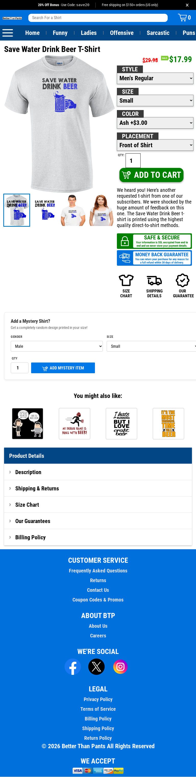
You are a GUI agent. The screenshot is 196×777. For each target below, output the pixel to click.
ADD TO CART (151, 175)
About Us (98, 626)
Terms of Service (98, 709)
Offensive (121, 33)
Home (32, 33)
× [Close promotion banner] (187, 5)
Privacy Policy (97, 699)
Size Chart (27, 505)
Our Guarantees (33, 521)
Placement (137, 136)
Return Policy (98, 738)
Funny (60, 33)
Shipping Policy (98, 729)
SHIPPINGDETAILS (154, 286)
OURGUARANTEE (182, 286)
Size (127, 92)
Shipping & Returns (37, 488)
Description (28, 472)
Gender (16, 337)
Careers (98, 636)
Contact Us (98, 590)
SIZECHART (126, 286)
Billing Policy (30, 537)
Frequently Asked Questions (98, 571)
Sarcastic (158, 33)
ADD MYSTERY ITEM (63, 369)
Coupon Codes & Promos (98, 600)
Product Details (26, 456)
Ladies (89, 33)
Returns (98, 581)
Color (130, 114)
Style (130, 69)
